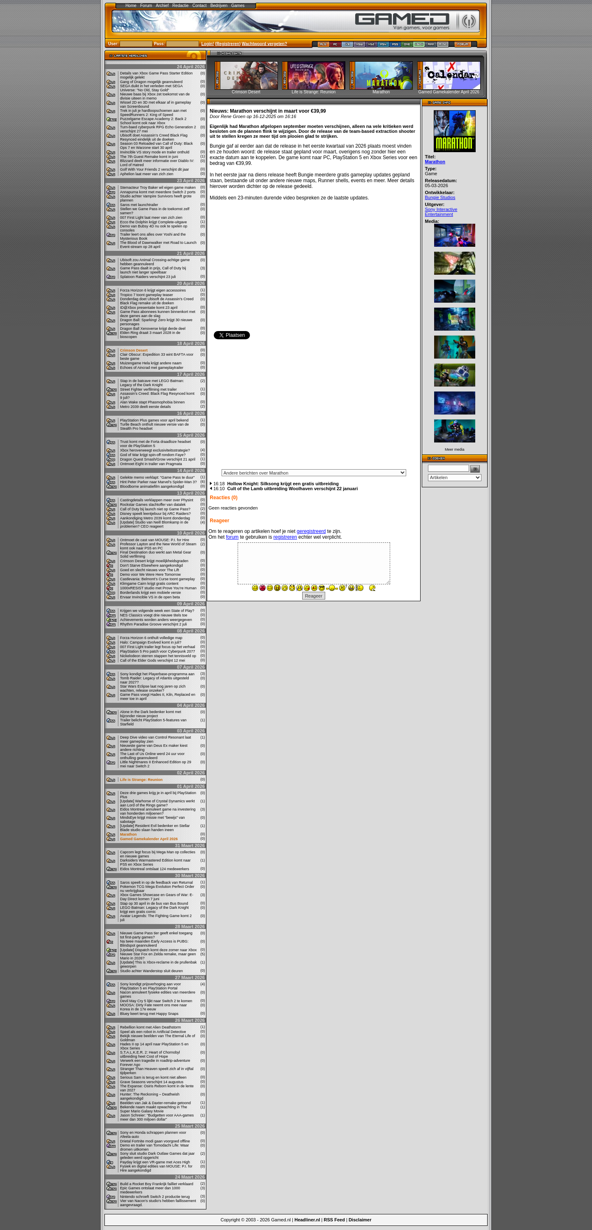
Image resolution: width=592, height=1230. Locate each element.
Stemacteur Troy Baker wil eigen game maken (158, 187)
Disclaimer (360, 1219)
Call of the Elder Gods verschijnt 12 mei (152, 660)
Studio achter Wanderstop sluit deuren (151, 971)
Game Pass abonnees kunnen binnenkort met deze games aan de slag (157, 314)
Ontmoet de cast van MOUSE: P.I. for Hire (154, 540)
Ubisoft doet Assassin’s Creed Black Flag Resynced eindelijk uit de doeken (153, 137)
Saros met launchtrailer (139, 205)
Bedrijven (219, 5)
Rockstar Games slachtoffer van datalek (152, 505)
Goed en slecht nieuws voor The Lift (149, 570)
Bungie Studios (440, 197)
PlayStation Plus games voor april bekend (154, 420)
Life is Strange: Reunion (141, 780)
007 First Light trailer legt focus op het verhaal (157, 647)
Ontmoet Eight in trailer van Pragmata (151, 464)
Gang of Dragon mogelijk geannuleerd (151, 82)
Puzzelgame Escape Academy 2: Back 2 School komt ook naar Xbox (153, 121)
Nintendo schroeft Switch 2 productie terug (155, 1197)
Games (238, 5)
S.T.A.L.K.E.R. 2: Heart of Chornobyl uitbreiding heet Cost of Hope (150, 1054)
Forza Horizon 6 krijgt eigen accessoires (153, 290)
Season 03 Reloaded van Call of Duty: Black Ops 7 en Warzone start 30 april (156, 145)
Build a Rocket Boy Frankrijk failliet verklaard (156, 1184)
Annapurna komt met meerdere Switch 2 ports (158, 192)
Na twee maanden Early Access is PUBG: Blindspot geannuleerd (154, 943)
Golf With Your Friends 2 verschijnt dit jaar (154, 169)
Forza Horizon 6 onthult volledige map (151, 638)
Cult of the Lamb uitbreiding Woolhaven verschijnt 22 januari (292, 488)
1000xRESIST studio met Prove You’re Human (158, 588)
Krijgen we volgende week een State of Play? (157, 611)
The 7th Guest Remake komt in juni (149, 157)
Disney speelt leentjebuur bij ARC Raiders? (155, 514)
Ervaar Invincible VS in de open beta (150, 597)
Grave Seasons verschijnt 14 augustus (151, 1082)
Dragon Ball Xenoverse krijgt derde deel (152, 329)
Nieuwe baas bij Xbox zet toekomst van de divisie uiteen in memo (155, 96)
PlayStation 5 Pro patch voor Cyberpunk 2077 (157, 651)
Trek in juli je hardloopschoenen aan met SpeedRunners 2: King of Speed (153, 113)
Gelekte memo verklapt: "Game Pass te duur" (157, 477)
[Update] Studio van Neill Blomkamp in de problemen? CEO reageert (154, 524)
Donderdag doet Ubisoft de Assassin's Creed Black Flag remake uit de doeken (157, 301)
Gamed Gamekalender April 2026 (149, 839)
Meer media (455, 449)
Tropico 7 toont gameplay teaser (146, 295)
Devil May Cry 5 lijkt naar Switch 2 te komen (156, 1001)
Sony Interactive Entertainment (441, 212)
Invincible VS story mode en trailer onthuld (155, 152)
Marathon (128, 834)
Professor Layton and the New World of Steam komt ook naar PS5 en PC (158, 546)
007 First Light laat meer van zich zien (151, 217)
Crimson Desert (134, 350)
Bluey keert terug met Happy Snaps (149, 1014)
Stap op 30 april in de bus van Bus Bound (154, 903)
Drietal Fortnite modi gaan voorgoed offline (155, 1141)
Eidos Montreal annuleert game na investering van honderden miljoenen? (158, 811)
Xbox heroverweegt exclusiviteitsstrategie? (155, 450)
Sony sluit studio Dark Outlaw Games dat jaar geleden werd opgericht (157, 1155)
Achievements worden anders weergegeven (156, 620)
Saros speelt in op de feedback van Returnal (156, 882)
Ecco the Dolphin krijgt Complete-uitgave (153, 222)
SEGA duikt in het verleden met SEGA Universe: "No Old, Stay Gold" (151, 88)
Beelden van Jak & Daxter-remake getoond (155, 1103)
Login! (207, 43)
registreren (285, 537)
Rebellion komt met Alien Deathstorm (150, 1027)
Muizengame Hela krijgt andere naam (151, 363)
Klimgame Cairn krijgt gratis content (149, 583)
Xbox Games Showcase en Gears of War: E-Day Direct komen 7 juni (156, 897)
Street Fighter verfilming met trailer (148, 389)
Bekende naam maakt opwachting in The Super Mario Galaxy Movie (153, 1109)
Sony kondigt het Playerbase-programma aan (157, 674)
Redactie (180, 5)
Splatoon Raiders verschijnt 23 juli (148, 277)
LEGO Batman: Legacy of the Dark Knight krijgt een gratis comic (154, 910)
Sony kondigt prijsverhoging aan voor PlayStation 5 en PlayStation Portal (150, 986)
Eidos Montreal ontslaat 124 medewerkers (154, 869)
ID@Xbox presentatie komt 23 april (149, 308)
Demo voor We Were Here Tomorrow (150, 574)
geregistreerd (311, 531)
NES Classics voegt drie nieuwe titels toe (153, 615)
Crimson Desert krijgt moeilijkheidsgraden (154, 561)
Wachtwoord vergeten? (264, 43)
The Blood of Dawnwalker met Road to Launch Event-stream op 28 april (158, 245)
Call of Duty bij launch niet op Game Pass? (155, 509)
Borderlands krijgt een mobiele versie (150, 593)
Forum (146, 5)
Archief (162, 5)
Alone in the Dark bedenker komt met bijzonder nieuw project (150, 714)
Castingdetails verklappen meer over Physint (156, 500)
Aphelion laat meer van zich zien (146, 174)
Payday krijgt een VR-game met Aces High (155, 1162)
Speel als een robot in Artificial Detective (153, 1032)
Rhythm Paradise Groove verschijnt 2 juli (153, 624)
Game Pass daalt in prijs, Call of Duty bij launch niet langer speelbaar (153, 270)
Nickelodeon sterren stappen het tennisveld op (158, 656)
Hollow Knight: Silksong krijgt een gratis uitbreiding (283, 483)
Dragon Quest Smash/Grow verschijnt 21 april (157, 459)
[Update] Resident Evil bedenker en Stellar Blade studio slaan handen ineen (155, 828)
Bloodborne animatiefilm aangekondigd (152, 486)
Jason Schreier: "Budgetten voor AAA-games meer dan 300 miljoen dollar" (157, 1117)
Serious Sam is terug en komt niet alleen (153, 1077)
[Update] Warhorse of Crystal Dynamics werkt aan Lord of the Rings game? (157, 803)
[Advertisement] (314, 406)
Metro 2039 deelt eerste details (145, 407)
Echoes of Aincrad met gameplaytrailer (151, 368)
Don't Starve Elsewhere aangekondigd (151, 565)
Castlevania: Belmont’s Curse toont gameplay (157, 579)
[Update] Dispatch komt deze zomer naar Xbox (158, 950)
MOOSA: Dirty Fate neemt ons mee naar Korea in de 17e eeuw (153, 1007)
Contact (199, 5)
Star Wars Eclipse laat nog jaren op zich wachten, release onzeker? (152, 688)
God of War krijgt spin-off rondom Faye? (153, 455)
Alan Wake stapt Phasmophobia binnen (152, 402)
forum (232, 537)
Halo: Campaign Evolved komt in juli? (150, 642)
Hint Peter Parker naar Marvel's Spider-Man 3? (158, 482)
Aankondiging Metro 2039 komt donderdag (155, 518)
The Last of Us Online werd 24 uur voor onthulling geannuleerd (152, 756)
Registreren (227, 43)
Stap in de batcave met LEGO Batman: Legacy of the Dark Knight (152, 383)
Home (130, 5)
